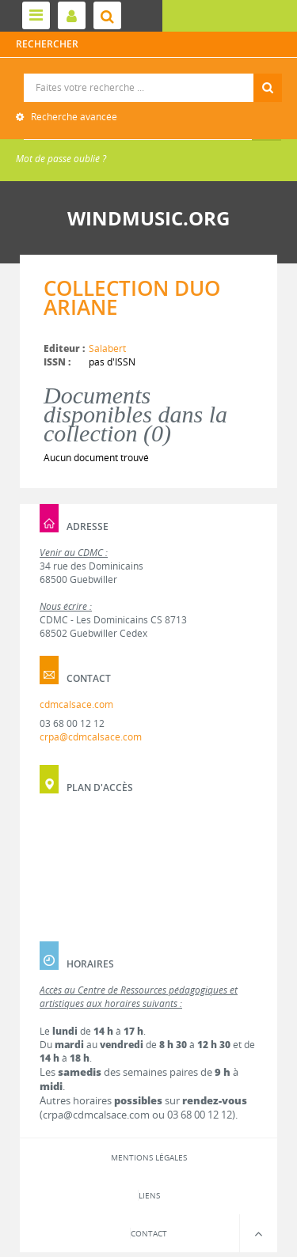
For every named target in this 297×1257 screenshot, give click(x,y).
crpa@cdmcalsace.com (91, 737)
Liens (149, 1195)
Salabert (107, 348)
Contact (149, 1233)
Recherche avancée (73, 116)
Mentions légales (149, 1157)
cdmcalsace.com (76, 704)
